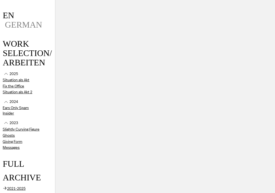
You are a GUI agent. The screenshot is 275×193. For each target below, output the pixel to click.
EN (8, 15)
